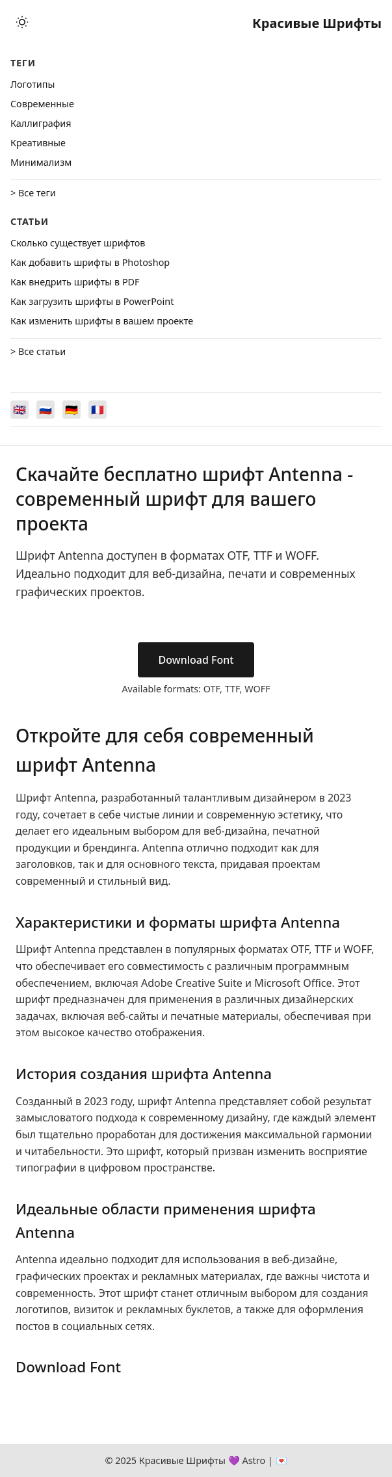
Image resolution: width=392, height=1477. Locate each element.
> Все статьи (38, 351)
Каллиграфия (41, 123)
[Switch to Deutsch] (71, 409)
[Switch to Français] (97, 409)
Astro (253, 1460)
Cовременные (42, 104)
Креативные (38, 143)
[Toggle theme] (22, 23)
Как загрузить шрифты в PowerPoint (92, 301)
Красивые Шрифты (317, 23)
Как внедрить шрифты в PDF (75, 282)
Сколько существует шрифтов (77, 243)
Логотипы (32, 84)
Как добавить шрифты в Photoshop (90, 262)
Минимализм (41, 162)
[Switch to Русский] (45, 409)
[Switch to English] (19, 409)
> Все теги (33, 193)
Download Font (196, 660)
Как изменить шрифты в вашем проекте (101, 321)
